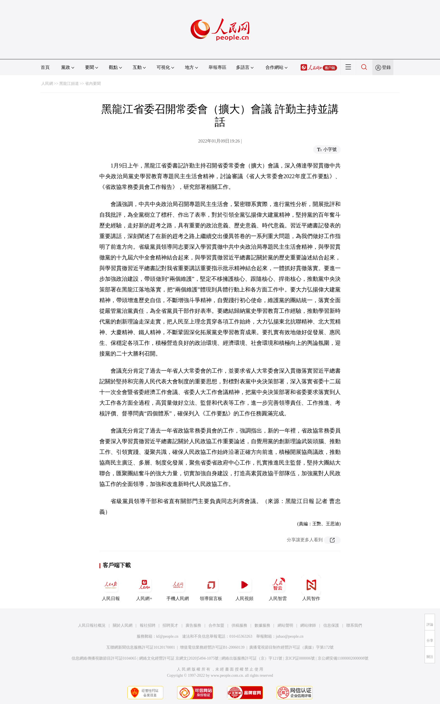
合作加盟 (216, 625)
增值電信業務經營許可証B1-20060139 (212, 647)
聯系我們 (354, 625)
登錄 (386, 67)
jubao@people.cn (289, 636)
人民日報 (111, 588)
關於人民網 (122, 625)
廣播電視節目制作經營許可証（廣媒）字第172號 (291, 647)
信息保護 (331, 625)
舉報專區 (217, 67)
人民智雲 (278, 588)
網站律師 (308, 625)
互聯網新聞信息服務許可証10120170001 (140, 647)
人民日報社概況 (92, 625)
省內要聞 (93, 84)
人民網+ (144, 588)
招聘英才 (170, 625)
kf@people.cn (167, 636)
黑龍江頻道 (69, 84)
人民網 (47, 84)
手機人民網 (177, 588)
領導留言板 (211, 588)
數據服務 (262, 625)
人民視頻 (244, 588)
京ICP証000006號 (300, 658)
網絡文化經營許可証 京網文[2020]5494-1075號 (179, 658)
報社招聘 (147, 625)
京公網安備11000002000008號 (343, 658)
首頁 (45, 67)
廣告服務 (193, 625)
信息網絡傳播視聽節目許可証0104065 (104, 658)
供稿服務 (239, 625)
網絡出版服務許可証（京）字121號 (251, 658)
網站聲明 (285, 625)
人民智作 (311, 588)
